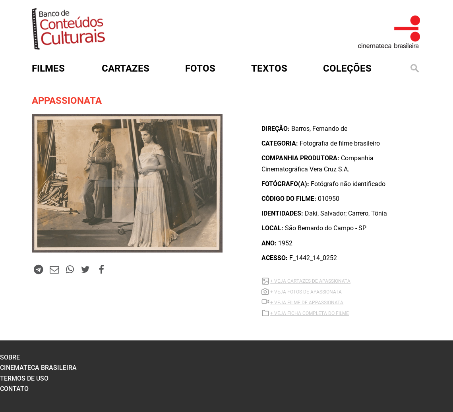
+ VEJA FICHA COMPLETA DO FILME (309, 313)
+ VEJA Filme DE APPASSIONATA (306, 302)
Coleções (347, 68)
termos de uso (24, 378)
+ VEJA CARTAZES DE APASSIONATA (310, 281)
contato (14, 389)
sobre (10, 357)
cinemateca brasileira (38, 367)
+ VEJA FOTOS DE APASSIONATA (306, 292)
